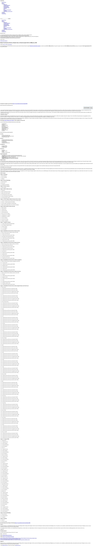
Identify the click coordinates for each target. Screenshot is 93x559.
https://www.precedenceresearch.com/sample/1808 (20, 103)
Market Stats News (5, 545)
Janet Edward (10, 44)
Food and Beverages (6, 7)
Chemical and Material (7, 5)
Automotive (5, 4)
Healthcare (5, 8)
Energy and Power (6, 24)
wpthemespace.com (17, 545)
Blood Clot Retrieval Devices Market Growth (6, 538)
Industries (3, 3)
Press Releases (4, 2)
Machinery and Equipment (7, 27)
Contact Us (3, 30)
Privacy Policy (4, 13)
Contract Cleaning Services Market (9, 120)
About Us (3, 12)
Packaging (5, 10)
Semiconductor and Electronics (8, 11)
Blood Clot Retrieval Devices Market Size (18, 538)
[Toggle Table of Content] (91, 108)
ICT (4, 9)
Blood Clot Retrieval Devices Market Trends (30, 538)
